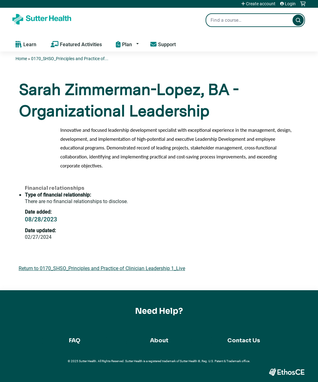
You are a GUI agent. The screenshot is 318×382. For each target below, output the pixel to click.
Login (290, 4)
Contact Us (243, 340)
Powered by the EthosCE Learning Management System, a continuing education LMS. (287, 371)
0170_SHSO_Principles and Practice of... (69, 58)
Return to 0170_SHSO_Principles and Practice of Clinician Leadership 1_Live (102, 268)
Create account (260, 4)
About (159, 340)
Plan (127, 44)
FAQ (74, 340)
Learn (29, 44)
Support (167, 44)
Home (21, 58)
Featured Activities (81, 44)
